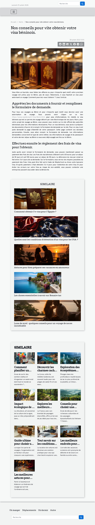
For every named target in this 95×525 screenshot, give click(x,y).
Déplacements (29, 510)
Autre (21, 22)
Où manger (15, 510)
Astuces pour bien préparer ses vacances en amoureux (41, 267)
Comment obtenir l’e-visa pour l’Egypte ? (35, 211)
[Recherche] (69, 4)
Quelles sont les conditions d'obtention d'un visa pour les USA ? (46, 239)
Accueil (13, 22)
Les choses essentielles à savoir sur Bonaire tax (37, 295)
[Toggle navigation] (14, 12)
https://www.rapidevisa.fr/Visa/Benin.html (28, 117)
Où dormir (43, 510)
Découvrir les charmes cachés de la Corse (47, 370)
